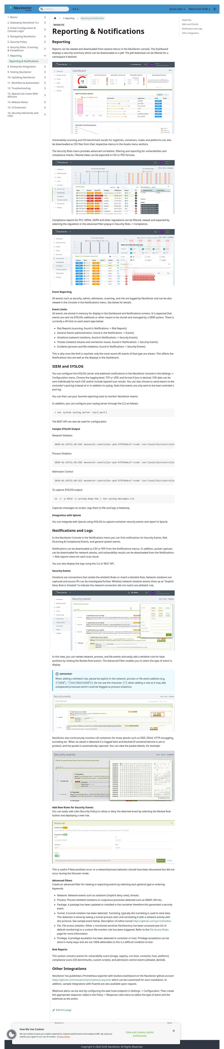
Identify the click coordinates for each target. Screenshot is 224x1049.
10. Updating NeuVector (21, 77)
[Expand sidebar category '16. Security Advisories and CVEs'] (45, 114)
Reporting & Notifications (24, 61)
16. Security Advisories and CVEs (23, 114)
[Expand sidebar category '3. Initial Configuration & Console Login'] (45, 29)
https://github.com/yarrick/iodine (152, 921)
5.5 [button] (74, 9)
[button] (11, 1034)
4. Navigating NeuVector (22, 36)
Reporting (186, 20)
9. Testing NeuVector (19, 72)
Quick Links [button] (175, 9)
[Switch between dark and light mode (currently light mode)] (214, 9)
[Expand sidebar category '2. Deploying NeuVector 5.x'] (45, 22)
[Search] (54, 9)
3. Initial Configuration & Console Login (22, 29)
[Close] (173, 1030)
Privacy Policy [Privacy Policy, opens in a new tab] (63, 1036)
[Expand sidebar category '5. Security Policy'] (45, 41)
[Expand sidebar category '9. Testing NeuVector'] (45, 72)
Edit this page (61, 1010)
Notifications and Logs (192, 28)
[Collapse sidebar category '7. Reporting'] (45, 55)
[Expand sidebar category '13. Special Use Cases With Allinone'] (45, 95)
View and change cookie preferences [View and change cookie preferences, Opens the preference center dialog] (140, 1034)
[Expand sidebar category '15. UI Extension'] (45, 107)
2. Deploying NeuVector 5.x (23, 22)
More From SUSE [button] (198, 9)
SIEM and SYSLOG (190, 24)
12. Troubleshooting (19, 88)
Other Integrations (190, 33)
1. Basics (12, 17)
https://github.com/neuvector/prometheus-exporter (81, 980)
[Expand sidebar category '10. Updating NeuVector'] (45, 77)
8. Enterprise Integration (22, 66)
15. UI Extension (17, 107)
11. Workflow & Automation (23, 82)
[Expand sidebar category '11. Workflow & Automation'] (45, 82)
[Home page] (55, 18)
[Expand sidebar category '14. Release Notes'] (45, 102)
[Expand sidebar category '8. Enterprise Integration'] (45, 66)
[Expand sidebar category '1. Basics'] (45, 17)
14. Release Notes (18, 102)
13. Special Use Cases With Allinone (23, 95)
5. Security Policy (17, 42)
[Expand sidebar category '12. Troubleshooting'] (45, 88)
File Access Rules (159, 929)
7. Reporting (15, 55)
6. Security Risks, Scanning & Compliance (23, 49)
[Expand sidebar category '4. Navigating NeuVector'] (45, 36)
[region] (96, 1033)
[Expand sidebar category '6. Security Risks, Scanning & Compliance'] (45, 49)
